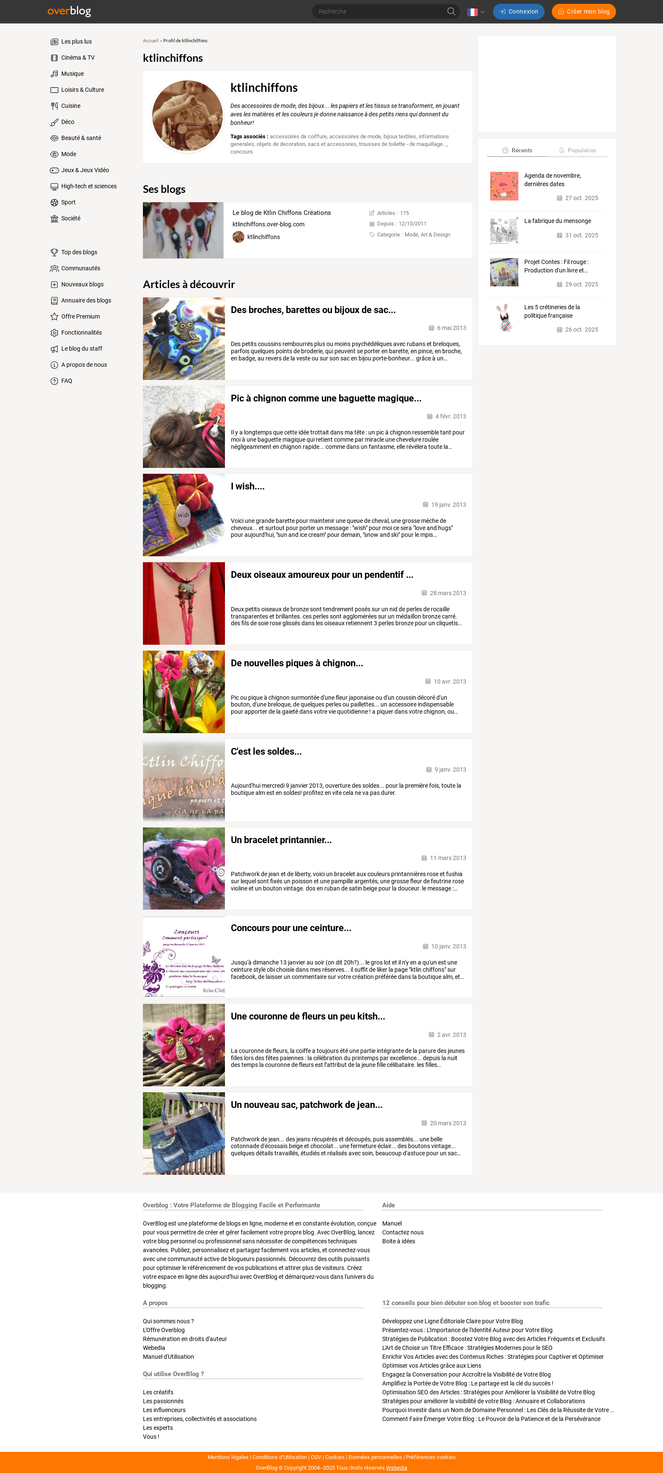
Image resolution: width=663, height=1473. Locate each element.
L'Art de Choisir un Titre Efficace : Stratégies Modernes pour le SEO (467, 1347)
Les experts (158, 1427)
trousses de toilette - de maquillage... (403, 144)
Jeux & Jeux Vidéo (79, 170)
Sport (62, 202)
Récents (517, 150)
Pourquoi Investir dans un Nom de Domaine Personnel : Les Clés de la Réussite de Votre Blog (502, 1410)
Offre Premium (74, 317)
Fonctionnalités (75, 333)
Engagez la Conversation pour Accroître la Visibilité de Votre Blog (466, 1374)
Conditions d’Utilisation (279, 1457)
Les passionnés (163, 1401)
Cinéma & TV (72, 58)
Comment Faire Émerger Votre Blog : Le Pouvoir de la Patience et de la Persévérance (491, 1418)
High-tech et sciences (83, 186)
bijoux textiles (400, 136)
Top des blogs (73, 252)
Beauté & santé (75, 138)
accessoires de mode (355, 136)
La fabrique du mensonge (557, 220)
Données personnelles (375, 1457)
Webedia (154, 1347)
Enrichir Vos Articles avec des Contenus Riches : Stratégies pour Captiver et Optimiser (493, 1356)
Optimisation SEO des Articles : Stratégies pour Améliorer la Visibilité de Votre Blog (488, 1392)
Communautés (74, 268)
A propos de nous (78, 365)
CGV (316, 1457)
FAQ (60, 381)
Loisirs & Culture (76, 90)
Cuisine (64, 106)
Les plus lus (70, 42)
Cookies (335, 1457)
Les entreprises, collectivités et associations (200, 1418)
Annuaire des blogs (80, 300)
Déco (61, 122)
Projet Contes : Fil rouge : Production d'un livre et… (556, 266)
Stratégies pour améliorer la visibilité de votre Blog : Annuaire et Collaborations (483, 1401)
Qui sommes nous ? (168, 1321)
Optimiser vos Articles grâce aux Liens (431, 1365)
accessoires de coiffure (298, 136)
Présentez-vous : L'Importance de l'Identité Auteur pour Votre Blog (467, 1330)
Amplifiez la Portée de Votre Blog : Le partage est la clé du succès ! (467, 1383)
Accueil (151, 41)
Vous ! (151, 1436)
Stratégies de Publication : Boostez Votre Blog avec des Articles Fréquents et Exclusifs (493, 1339)
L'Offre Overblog (164, 1330)
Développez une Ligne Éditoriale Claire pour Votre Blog (452, 1321)
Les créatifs (158, 1392)
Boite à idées (398, 1241)
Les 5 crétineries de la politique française (552, 311)
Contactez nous (403, 1232)
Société (64, 218)
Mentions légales (228, 1457)
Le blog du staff (75, 349)
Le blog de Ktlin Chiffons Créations (282, 213)
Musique (66, 74)
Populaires (577, 150)
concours (241, 151)
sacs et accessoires (332, 144)
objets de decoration (281, 144)
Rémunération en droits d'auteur (185, 1339)
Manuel (392, 1223)
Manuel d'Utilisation (168, 1356)
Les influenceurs (164, 1410)
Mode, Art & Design (427, 234)
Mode (62, 154)
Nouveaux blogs (76, 284)
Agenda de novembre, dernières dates (552, 179)
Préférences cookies (431, 1457)
